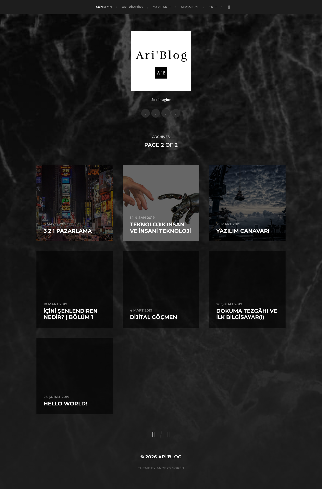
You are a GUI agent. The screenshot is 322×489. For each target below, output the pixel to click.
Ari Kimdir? (132, 7)
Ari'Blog (169, 457)
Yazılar (160, 7)
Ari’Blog (103, 7)
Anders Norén (170, 468)
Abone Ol (190, 7)
